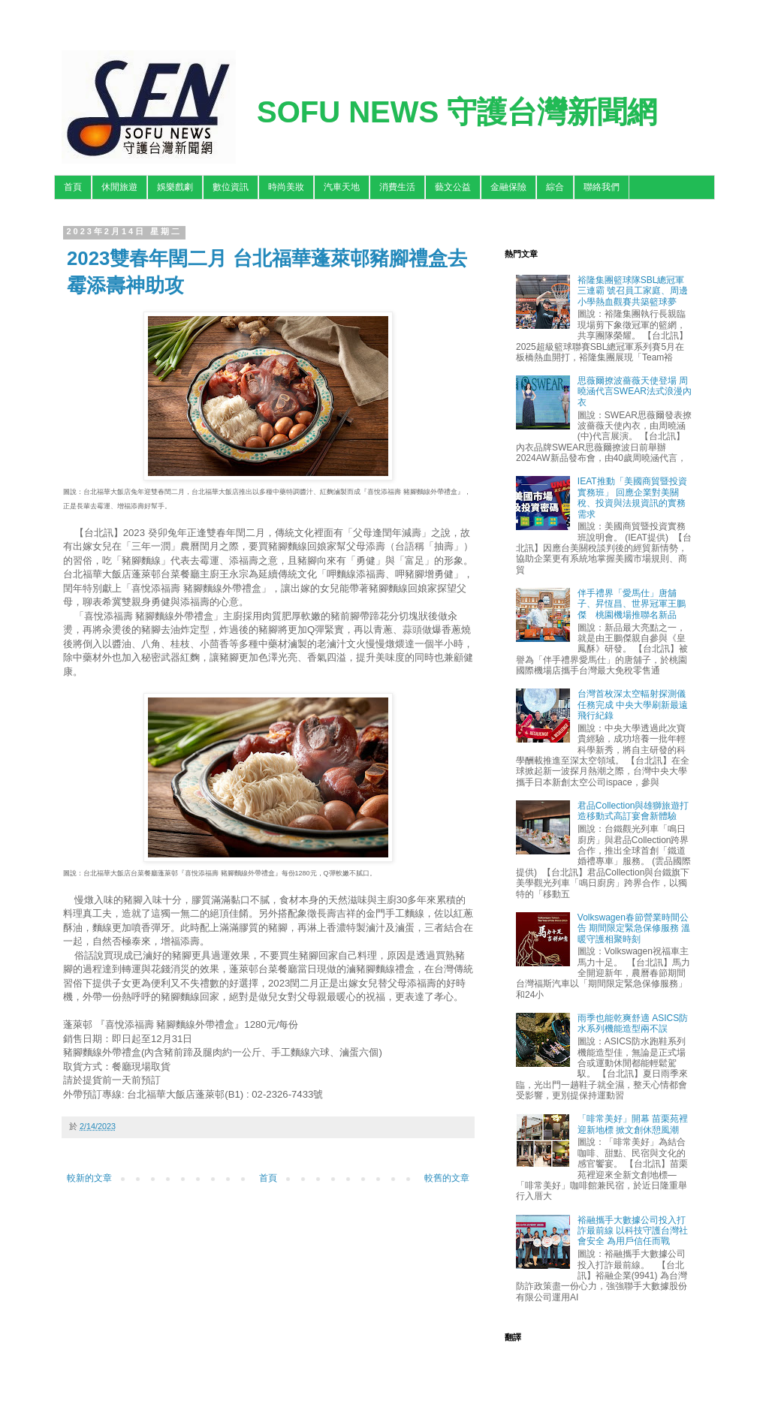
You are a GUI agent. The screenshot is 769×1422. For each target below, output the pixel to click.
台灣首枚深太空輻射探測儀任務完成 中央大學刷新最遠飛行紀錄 (633, 704)
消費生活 (397, 187)
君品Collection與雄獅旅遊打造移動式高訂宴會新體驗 (633, 810)
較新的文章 (89, 1178)
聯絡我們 (602, 187)
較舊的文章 (446, 1178)
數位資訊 (231, 187)
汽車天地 (342, 187)
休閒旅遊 (119, 187)
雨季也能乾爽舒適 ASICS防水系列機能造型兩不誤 (633, 1023)
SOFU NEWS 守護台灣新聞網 (457, 111)
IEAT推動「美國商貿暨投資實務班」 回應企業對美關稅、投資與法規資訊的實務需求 (632, 497)
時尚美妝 (286, 187)
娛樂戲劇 (175, 187)
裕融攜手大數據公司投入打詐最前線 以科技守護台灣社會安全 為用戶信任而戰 (633, 1231)
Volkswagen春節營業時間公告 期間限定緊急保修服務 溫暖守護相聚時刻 (634, 928)
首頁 (73, 187)
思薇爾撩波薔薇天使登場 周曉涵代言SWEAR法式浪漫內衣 (635, 391)
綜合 (555, 187)
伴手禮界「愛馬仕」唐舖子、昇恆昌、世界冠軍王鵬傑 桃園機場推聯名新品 (632, 604)
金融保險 (508, 187)
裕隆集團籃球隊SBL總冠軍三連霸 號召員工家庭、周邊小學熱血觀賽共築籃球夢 (633, 291)
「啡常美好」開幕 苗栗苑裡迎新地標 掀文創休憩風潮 (633, 1123)
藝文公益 (453, 187)
